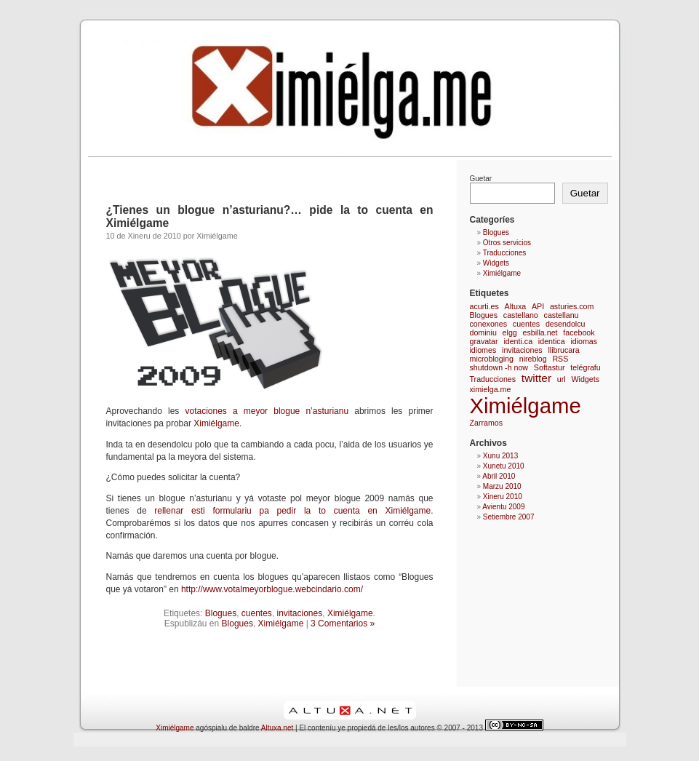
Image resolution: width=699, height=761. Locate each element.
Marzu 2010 (502, 486)
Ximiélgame (216, 423)
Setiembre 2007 (509, 517)
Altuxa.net (277, 728)
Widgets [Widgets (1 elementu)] (585, 379)
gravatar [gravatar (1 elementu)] (484, 341)
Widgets (496, 263)
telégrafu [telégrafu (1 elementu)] (585, 367)
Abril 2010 (498, 476)
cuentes (256, 613)
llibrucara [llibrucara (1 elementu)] (563, 350)
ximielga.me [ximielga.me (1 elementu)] (490, 389)
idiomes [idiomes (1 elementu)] (483, 350)
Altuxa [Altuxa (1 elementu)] (516, 306)
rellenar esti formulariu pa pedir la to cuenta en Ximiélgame (289, 511)
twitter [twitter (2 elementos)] (536, 378)
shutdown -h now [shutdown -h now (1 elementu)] (499, 367)
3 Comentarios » (343, 623)
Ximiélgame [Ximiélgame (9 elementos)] (525, 406)
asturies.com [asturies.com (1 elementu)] (572, 306)
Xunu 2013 (500, 456)
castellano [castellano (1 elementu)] (520, 315)
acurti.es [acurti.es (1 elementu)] (484, 306)
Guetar (481, 179)
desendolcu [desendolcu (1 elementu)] (566, 323)
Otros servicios (507, 243)
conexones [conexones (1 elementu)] (489, 323)
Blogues (220, 613)
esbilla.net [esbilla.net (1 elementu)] (540, 332)
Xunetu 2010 (503, 466)
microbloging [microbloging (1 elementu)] (492, 358)
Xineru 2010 (502, 497)
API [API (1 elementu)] (538, 306)
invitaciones (300, 613)
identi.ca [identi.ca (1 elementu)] (517, 341)
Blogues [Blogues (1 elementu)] (484, 315)
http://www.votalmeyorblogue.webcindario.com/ (272, 589)
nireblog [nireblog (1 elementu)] (533, 358)
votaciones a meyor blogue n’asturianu (263, 411)
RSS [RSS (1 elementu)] (560, 358)
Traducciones (505, 253)
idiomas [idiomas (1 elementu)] (583, 341)
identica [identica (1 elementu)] (551, 341)
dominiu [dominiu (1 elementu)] (483, 332)
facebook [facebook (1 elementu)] (578, 332)
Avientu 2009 (503, 507)
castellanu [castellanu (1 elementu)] (561, 315)
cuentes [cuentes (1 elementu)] (526, 323)
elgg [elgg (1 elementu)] (510, 332)
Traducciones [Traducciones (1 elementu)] (493, 379)
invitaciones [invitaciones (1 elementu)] (522, 350)
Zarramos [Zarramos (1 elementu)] (486, 422)
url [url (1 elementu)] (561, 379)
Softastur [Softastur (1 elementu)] (549, 367)
